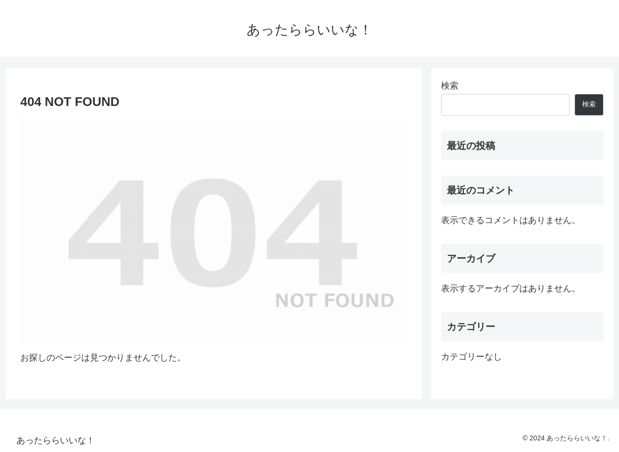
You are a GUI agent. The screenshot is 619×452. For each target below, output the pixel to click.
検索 (449, 85)
